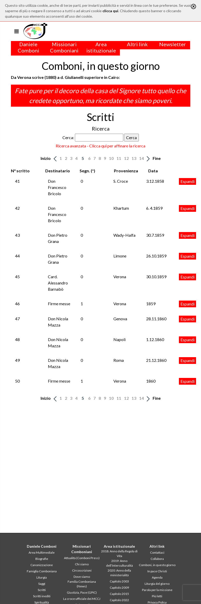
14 (141, 158)
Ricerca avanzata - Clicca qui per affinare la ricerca (100, 145)
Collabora (157, 559)
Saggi (41, 584)
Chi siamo (82, 564)
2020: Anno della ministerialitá (119, 572)
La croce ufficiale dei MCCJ (81, 599)
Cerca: (68, 137)
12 (126, 158)
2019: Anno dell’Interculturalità (119, 563)
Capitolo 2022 (119, 600)
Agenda (157, 577)
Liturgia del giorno (157, 584)
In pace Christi (157, 571)
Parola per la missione (157, 590)
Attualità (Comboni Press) (82, 558)
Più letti (157, 596)
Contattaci (157, 552)
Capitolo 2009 (119, 587)
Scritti (42, 590)
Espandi (187, 181)
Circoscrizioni (82, 570)
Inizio (46, 158)
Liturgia (41, 577)
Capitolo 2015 (119, 594)
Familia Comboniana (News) (82, 584)
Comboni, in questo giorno (157, 565)
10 (111, 158)
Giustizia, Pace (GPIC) (82, 592)
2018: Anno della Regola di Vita (119, 553)
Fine (157, 158)
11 (118, 158)
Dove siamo (82, 577)
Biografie (41, 559)
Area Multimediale (42, 552)
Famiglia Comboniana (42, 571)
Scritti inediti (41, 596)
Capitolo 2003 (119, 581)
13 (134, 158)
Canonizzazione (41, 565)
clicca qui (110, 11)
